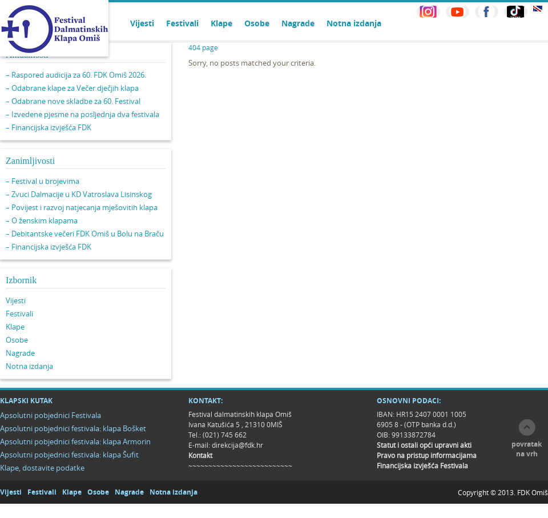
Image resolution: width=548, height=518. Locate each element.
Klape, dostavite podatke (42, 468)
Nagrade (298, 23)
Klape (221, 23)
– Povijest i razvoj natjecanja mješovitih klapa (82, 207)
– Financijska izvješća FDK (48, 127)
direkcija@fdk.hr (237, 444)
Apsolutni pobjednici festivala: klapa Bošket (73, 428)
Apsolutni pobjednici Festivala (50, 415)
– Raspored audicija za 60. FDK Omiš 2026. (76, 75)
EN (537, 9)
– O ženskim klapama (42, 220)
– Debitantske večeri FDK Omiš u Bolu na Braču (85, 233)
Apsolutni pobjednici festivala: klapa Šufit (69, 454)
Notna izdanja (354, 23)
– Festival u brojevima (42, 181)
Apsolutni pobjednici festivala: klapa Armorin (75, 441)
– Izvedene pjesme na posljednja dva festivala (82, 114)
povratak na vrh (526, 449)
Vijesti (142, 23)
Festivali (182, 23)
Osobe (256, 23)
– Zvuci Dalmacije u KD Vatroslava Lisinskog (79, 194)
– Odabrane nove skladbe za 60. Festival (73, 101)
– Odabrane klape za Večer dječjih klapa (72, 88)
